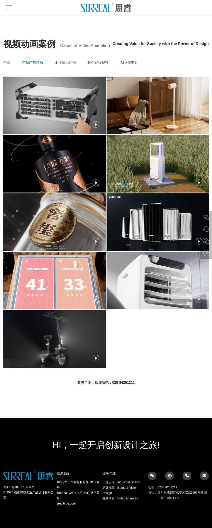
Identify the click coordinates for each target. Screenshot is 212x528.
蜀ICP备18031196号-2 (18, 506)
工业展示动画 (65, 62)
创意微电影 (129, 62)
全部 (6, 62)
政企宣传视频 (98, 62)
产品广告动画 (32, 62)
